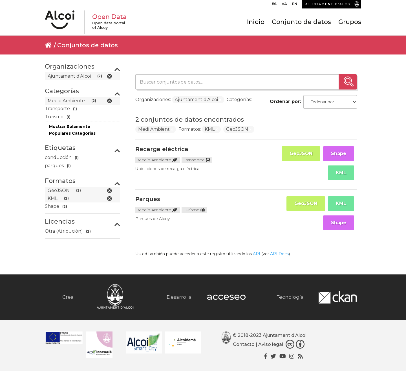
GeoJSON (301, 153)
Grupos (349, 22)
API (256, 253)
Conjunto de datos (301, 22)
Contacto (244, 344)
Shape (338, 153)
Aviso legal (270, 344)
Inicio (255, 22)
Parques (147, 199)
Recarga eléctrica (161, 149)
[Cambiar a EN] (294, 5)
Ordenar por (285, 101)
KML (341, 172)
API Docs (279, 253)
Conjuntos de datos (87, 45)
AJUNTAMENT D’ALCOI (328, 4)
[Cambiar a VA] (284, 5)
